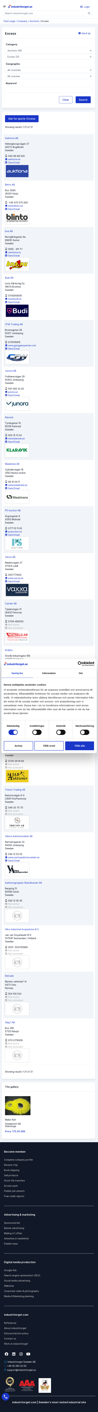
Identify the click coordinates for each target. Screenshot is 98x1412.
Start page (9, 21)
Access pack (11, 1185)
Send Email (12, 162)
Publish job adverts (14, 1191)
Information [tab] (49, 673)
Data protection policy (16, 1333)
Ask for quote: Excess (21, 118)
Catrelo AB (11, 603)
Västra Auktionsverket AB (19, 836)
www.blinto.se (14, 205)
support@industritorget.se (20, 1370)
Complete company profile (18, 1159)
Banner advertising (14, 1228)
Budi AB (9, 277)
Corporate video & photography (21, 1291)
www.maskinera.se (16, 485)
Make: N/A (10, 1119)
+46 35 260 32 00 (15, 1365)
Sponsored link (12, 1222)
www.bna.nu (13, 252)
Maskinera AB (12, 463)
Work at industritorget (16, 1343)
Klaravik (9, 417)
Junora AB (10, 370)
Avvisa (18, 745)
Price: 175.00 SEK (15, 1131)
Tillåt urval (49, 745)
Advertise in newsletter (16, 1238)
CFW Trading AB (14, 324)
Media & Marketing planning (19, 1296)
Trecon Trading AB (15, 789)
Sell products (11, 1175)
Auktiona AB (11, 138)
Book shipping (11, 1170)
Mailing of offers (13, 1233)
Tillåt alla (79, 745)
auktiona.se (12, 159)
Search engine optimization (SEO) (22, 1275)
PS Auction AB (13, 510)
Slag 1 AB (10, 1022)
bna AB (9, 231)
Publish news (11, 1243)
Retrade (9, 975)
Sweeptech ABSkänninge (13, 1125)
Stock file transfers (14, 1180)
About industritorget (15, 1328)
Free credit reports (14, 1196)
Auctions (34, 21)
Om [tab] (81, 673)
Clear (65, 99)
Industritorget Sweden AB (20, 1361)
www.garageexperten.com (20, 345)
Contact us (10, 1338)
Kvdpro (9, 650)
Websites (9, 1285)
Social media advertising (17, 1280)
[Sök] (89, 13)
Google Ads (10, 1270)
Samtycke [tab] (17, 673)
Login (85, 6)
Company (22, 21)
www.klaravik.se (15, 438)
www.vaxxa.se (14, 578)
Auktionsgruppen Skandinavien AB (23, 882)
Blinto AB (10, 184)
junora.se (11, 392)
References (10, 1323)
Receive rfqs (11, 1165)
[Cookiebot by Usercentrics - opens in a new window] (80, 663)
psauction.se (13, 531)
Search (83, 99)
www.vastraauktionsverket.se (22, 857)
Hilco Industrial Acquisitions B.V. (22, 929)
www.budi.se (13, 298)
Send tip (84, 33)
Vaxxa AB (10, 557)
